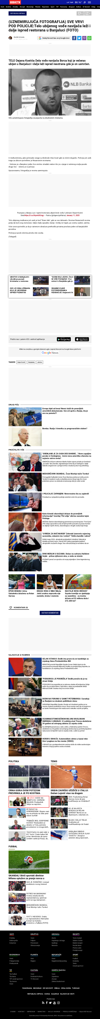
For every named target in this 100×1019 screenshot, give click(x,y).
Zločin (54, 938)
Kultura (78, 7)
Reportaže (45, 7)
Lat (68, 2)
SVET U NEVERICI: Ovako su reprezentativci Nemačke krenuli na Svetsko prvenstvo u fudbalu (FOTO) (37, 920)
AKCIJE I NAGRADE (54, 1011)
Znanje (54, 979)
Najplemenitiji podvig (59, 961)
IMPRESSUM (31, 1011)
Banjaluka (31, 362)
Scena (47, 994)
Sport (52, 7)
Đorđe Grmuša (19, 37)
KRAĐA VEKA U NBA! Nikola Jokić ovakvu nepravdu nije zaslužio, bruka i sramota (49, 593)
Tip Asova (13, 981)
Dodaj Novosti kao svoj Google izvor (54, 38)
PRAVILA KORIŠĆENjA (70, 1011)
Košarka (76, 961)
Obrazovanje (35, 945)
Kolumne (12, 943)
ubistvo (39, 362)
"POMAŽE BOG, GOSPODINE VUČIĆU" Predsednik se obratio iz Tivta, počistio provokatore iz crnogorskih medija (37, 824)
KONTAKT (21, 1011)
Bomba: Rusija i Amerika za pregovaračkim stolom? (64, 428)
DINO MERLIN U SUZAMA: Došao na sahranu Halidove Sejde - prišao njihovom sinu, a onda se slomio (65, 555)
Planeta (37, 7)
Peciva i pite (77, 948)
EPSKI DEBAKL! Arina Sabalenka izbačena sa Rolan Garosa (21, 593)
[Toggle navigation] (89, 2)
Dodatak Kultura (37, 976)
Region (33, 961)
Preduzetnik (13, 963)
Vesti (2, 7)
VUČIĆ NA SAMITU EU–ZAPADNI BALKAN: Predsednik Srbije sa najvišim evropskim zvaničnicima (36, 801)
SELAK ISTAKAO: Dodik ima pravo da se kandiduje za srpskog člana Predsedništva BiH (65, 660)
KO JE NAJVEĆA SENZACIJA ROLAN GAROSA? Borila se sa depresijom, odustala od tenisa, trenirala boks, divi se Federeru (79, 811)
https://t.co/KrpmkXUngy (34, 215)
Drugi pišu (14, 404)
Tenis (54, 761)
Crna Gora (66, 988)
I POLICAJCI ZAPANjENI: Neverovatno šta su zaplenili (65, 494)
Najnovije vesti (67, 994)
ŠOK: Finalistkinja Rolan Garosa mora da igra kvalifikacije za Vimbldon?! (79, 799)
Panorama (63, 7)
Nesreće (54, 945)
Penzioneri (34, 943)
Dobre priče (13, 940)
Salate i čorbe (77, 940)
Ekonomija (30, 7)
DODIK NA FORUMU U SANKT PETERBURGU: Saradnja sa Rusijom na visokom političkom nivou (65, 700)
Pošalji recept (77, 950)
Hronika (15, 7)
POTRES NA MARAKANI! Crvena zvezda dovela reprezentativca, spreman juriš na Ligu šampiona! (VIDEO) (36, 897)
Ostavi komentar (50, 613)
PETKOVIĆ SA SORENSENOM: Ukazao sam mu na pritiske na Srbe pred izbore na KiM (37, 812)
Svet (32, 958)
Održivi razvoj (58, 970)
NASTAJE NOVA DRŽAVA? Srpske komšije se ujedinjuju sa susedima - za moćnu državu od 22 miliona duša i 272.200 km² (77, 596)
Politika (14, 761)
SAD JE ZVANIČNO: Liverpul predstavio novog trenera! (37, 883)
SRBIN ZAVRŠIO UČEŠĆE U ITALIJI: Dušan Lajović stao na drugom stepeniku (69, 793)
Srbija (93, 7)
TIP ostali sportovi (16, 979)
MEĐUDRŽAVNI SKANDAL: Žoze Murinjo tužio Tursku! (65, 474)
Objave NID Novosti (85, 1011)
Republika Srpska (17, 13)
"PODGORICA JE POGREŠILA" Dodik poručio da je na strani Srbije (64, 680)
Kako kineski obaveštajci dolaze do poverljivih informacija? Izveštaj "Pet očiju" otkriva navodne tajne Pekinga (65, 516)
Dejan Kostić (21, 362)
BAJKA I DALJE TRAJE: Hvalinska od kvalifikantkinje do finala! (79, 822)
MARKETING (41, 1011)
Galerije (55, 994)
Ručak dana (77, 945)
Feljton (33, 940)
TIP (57, 7)
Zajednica (55, 976)
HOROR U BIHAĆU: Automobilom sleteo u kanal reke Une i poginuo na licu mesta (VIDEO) (65, 740)
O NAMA (13, 1011)
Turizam (76, 988)
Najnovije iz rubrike (19, 655)
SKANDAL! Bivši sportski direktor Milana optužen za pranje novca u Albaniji (26, 878)
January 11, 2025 (72, 215)
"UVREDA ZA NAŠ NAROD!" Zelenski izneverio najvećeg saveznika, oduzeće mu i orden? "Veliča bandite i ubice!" (66, 535)
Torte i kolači (77, 938)
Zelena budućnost (58, 981)
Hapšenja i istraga (58, 940)
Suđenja (54, 943)
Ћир (71, 2)
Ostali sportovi (78, 966)
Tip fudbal (13, 974)
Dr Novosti (86, 7)
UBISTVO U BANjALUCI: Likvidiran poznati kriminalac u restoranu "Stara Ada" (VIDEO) (19, 280)
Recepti (22, 7)
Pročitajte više (16, 450)
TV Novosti (35, 979)
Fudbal (13, 846)
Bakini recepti (77, 943)
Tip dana (12, 976)
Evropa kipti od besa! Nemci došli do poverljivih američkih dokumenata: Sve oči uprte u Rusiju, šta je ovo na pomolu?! (65, 410)
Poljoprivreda (14, 961)
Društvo (8, 7)
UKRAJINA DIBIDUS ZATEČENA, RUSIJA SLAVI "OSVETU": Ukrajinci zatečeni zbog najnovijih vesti (79, 834)
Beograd (71, 7)
